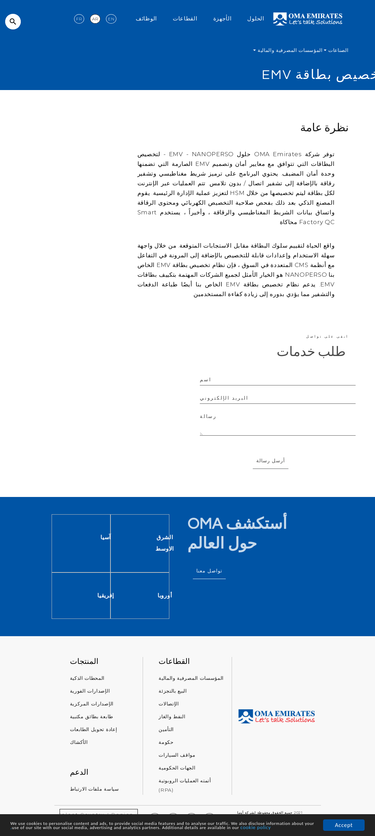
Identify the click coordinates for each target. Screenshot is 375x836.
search (13, 21)
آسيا (138, 537)
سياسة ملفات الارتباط (94, 790)
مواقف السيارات (177, 757)
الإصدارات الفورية (90, 693)
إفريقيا (138, 597)
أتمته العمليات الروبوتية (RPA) (185, 787)
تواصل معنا (209, 572)
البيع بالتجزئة (173, 693)
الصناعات (337, 50)
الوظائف (146, 19)
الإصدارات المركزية (92, 705)
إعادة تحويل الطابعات (93, 731)
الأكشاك (79, 744)
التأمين (166, 731)
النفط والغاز (172, 718)
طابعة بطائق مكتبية (92, 718)
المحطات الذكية (87, 680)
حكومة (166, 744)
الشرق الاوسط (197, 543)
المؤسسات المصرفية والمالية (289, 50)
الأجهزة (222, 19)
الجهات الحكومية (177, 769)
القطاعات (185, 19)
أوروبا (197, 597)
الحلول (255, 19)
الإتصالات (169, 705)
